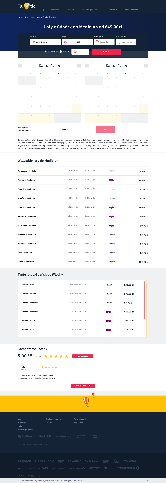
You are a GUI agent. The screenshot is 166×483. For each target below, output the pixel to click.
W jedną (64, 51)
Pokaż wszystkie (83, 386)
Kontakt (113, 9)
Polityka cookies (80, 419)
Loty (42, 9)
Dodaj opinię (83, 356)
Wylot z (33, 37)
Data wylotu (98, 37)
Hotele (71, 9)
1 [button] (77, 51)
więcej (80, 480)
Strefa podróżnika (133, 9)
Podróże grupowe (89, 9)
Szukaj (106, 51)
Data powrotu (121, 37)
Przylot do (65, 37)
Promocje (55, 9)
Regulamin (78, 422)
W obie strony (51, 51)
